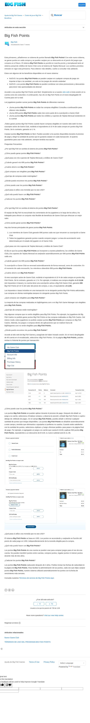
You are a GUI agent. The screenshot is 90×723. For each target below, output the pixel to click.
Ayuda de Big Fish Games (13, 15)
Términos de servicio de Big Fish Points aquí (36, 578)
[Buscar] (67, 15)
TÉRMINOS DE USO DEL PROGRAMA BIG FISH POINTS (27, 642)
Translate (74, 667)
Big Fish (14, 42)
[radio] (39, 604)
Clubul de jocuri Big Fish (33, 15)
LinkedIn (12, 590)
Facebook (5, 590)
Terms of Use (34, 662)
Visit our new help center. (54, 615)
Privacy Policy (49, 662)
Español (82, 5)
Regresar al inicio (12, 623)
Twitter (9, 590)
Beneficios (7, 18)
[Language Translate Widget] (72, 663)
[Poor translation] (8, 685)
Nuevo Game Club (11, 638)
